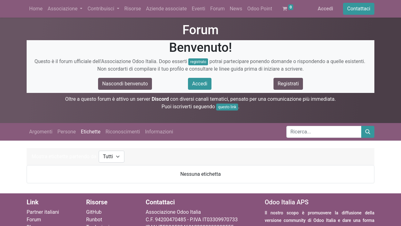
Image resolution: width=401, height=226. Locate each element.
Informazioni (159, 132)
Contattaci (358, 9)
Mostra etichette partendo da (64, 156)
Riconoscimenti (123, 132)
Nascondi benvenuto (125, 84)
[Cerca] (367, 132)
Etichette (91, 132)
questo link (227, 107)
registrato (198, 62)
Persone (66, 132)
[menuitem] (36, 9)
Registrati (288, 84)
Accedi (325, 9)
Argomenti (40, 132)
